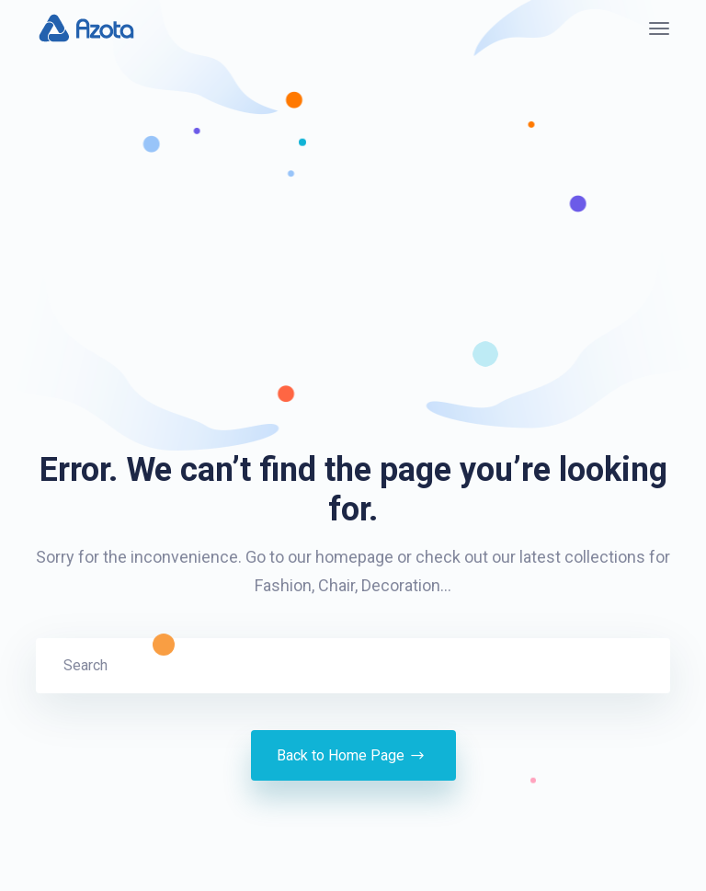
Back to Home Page (353, 756)
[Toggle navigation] (659, 28)
